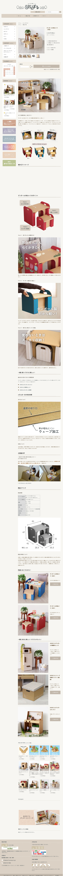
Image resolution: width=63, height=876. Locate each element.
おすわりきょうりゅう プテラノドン (54, 757)
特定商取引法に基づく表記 (55, 69)
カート (44, 16)
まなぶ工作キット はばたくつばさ (23, 756)
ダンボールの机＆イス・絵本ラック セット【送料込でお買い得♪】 (55, 773)
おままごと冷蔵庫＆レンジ (25, 387)
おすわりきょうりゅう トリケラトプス (44, 757)
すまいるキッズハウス (22, 789)
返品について (46, 69)
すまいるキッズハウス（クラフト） (23, 772)
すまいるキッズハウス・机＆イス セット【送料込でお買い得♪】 (44, 773)
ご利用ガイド (36, 16)
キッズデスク (25, 23)
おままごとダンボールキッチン (26, 384)
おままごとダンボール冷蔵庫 (25, 390)
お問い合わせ (37, 12)
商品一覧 (28, 16)
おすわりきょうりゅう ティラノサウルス (33, 757)
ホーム (19, 16)
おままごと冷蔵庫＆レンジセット (44, 790)
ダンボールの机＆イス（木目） (54, 790)
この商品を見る (55, 584)
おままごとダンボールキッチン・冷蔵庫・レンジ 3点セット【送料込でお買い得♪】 (33, 773)
